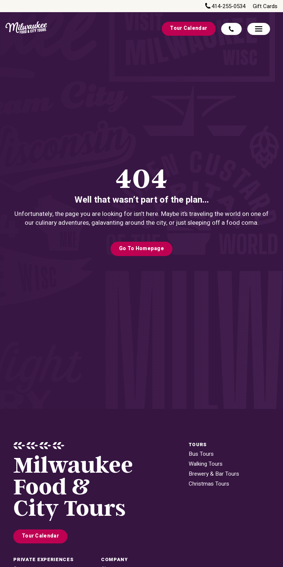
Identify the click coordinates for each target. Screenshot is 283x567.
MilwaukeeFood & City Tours (73, 487)
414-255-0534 (228, 6)
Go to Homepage (141, 248)
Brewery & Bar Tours (214, 474)
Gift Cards (265, 6)
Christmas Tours (209, 484)
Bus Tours (201, 454)
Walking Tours (206, 464)
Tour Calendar (188, 28)
